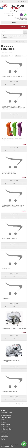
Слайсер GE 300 (6, 298)
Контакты (3, 419)
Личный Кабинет (4, 435)
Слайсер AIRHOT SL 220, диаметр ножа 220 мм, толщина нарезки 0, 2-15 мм (13, 206)
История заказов (4, 436)
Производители (4, 426)
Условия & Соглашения (6, 415)
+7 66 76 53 (21, 18)
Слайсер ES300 (6, 268)
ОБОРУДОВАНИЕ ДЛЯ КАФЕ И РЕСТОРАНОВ (17, 11)
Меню (23, 27)
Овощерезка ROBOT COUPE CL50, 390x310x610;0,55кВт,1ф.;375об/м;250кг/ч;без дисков (13, 108)
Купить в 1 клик (14, 81)
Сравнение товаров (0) (7, 52)
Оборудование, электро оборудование (15, 35)
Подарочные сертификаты (6, 428)
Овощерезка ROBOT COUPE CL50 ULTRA (13, 76)
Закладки (3, 438)
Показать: (18, 55)
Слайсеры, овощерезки (8, 37)
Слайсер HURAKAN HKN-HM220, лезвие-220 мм (11, 361)
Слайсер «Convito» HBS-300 (9, 391)
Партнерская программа (6, 429)
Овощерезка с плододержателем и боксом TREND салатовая (14, 139)
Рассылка (3, 439)
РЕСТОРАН (17, 7)
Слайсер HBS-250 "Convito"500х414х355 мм (14, 328)
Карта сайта (3, 422)
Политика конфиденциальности (8, 413)
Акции (2, 431)
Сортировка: (4, 55)
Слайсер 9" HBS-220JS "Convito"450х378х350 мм (9, 172)
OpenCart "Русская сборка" (12, 445)
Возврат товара (4, 421)
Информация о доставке (6, 412)
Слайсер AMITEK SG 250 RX (9, 238)
